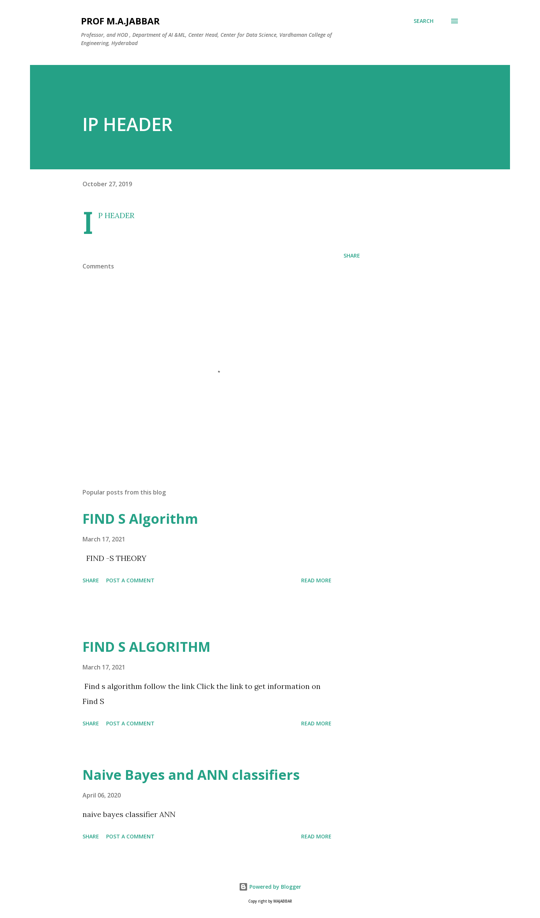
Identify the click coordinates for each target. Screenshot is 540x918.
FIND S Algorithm (140, 518)
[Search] (424, 21)
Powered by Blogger (270, 886)
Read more (316, 580)
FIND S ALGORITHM (146, 647)
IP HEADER (116, 215)
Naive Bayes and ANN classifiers (191, 775)
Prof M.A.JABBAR (120, 21)
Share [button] (352, 255)
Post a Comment (130, 580)
